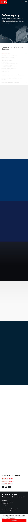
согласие (9, 517)
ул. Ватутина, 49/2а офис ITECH (8, 502)
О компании (6, 497)
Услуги (3, 25)
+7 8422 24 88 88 (5, 503)
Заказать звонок (7, 483)
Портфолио (6, 494)
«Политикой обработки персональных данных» (8, 518)
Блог (14, 497)
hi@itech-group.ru (5, 505)
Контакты (21, 497)
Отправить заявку (7, 481)
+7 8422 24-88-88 (7, 479)
